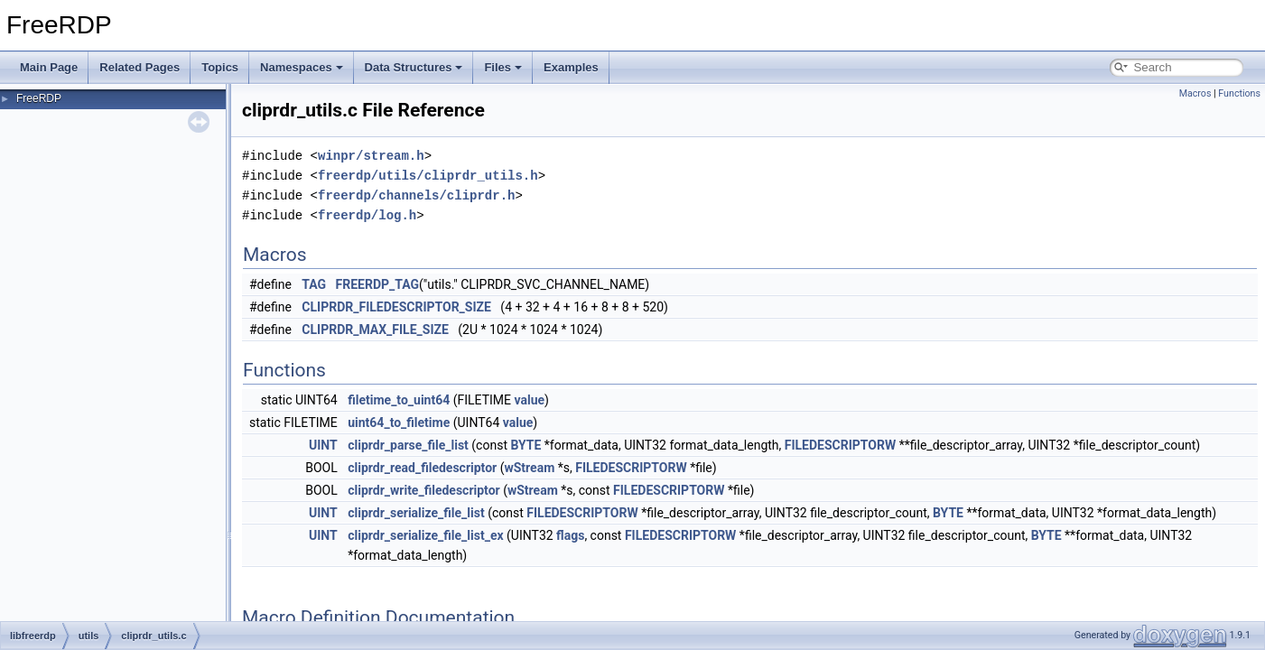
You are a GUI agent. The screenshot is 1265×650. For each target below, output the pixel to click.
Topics (219, 67)
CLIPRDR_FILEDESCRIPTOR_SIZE (396, 307)
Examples (571, 67)
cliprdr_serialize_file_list (416, 513)
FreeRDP (38, 98)
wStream (529, 467)
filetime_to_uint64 (399, 400)
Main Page (49, 67)
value (530, 400)
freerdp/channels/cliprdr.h (416, 195)
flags (570, 535)
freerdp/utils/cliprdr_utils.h (428, 175)
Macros (1195, 93)
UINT (323, 445)
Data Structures (414, 67)
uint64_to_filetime (399, 422)
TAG (314, 284)
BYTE (525, 445)
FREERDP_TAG (378, 284)
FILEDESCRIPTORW (840, 445)
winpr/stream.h (371, 155)
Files (503, 67)
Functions (1239, 93)
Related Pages (139, 67)
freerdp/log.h (367, 215)
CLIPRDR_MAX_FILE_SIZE (375, 329)
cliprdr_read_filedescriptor (422, 467)
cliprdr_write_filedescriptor (423, 490)
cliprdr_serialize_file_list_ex (425, 535)
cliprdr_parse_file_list (408, 445)
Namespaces (301, 67)
